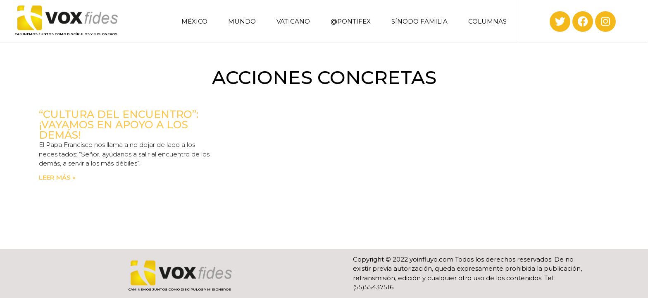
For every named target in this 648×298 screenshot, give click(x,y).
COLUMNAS (487, 21)
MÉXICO (194, 21)
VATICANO (293, 21)
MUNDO (242, 21)
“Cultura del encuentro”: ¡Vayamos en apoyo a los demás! (118, 124)
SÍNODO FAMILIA (419, 21)
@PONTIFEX (351, 21)
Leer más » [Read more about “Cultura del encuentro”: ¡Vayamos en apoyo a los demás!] (57, 177)
